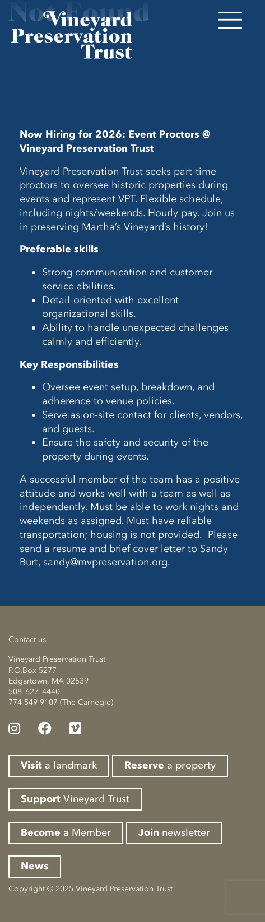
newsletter (174, 832)
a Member (66, 832)
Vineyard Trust (75, 799)
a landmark (59, 765)
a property (170, 765)
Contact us (27, 639)
